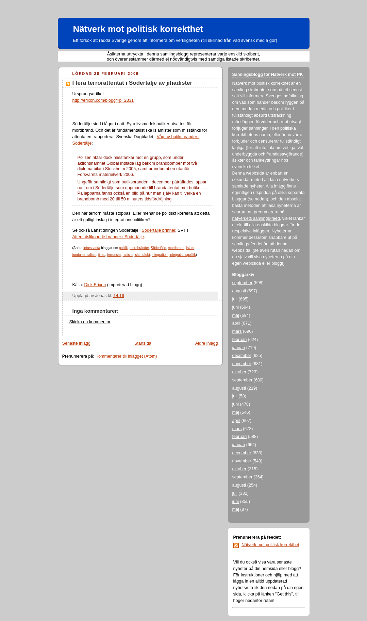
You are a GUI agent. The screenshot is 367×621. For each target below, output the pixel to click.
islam (190, 248)
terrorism (113, 255)
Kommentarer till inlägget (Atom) (126, 356)
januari (238, 347)
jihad (101, 255)
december (241, 355)
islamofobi (142, 255)
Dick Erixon (95, 284)
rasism (127, 255)
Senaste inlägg (76, 343)
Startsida (142, 343)
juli (234, 299)
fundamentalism (84, 255)
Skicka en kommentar (90, 322)
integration (160, 255)
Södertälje (158, 248)
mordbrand (176, 248)
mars (237, 331)
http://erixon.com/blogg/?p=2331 (103, 100)
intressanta (91, 248)
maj (235, 315)
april (236, 323)
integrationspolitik (182, 255)
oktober (239, 372)
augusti (239, 291)
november (241, 363)
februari (239, 339)
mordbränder (139, 248)
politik (123, 248)
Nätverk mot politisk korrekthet (138, 29)
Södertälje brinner (159, 230)
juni (235, 307)
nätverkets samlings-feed (256, 218)
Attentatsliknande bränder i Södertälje (108, 236)
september (242, 282)
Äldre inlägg (206, 343)
